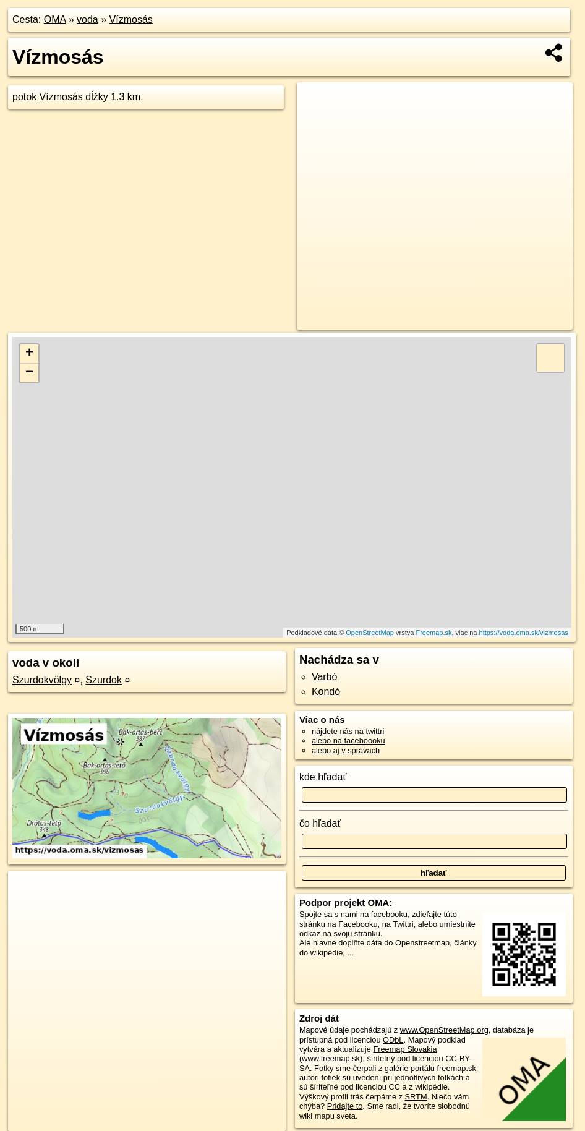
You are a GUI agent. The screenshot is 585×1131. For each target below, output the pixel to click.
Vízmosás (131, 19)
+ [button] (29, 353)
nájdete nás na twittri (348, 731)
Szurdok (103, 680)
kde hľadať (323, 777)
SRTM (416, 1096)
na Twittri (398, 924)
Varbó (325, 677)
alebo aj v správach (346, 750)
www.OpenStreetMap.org (444, 1030)
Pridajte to (345, 1106)
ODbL (393, 1039)
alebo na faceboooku (348, 740)
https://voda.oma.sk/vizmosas (523, 632)
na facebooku (384, 914)
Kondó (326, 691)
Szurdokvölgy (42, 680)
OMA (55, 19)
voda (87, 19)
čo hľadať (320, 823)
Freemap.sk (433, 632)
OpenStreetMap (370, 632)
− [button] (29, 373)
